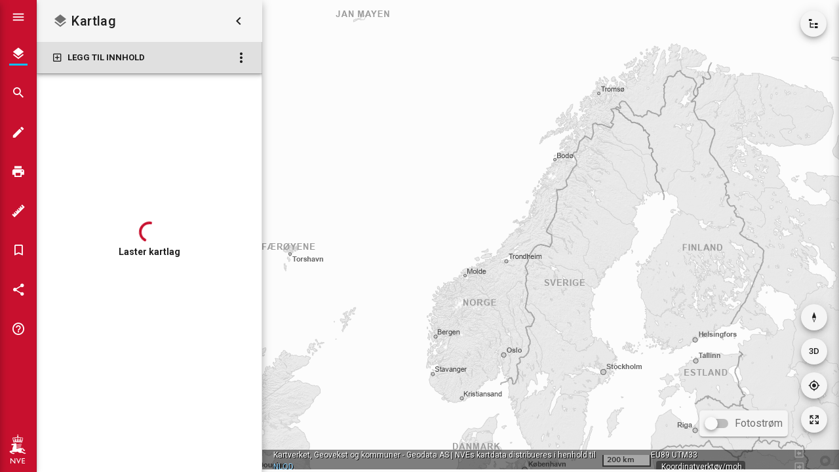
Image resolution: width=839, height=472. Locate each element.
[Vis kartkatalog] (813, 23)
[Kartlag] (18, 54)
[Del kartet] (18, 290)
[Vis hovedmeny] (18, 17)
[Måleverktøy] (18, 211)
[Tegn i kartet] (18, 132)
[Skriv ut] (18, 172)
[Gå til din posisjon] (814, 385)
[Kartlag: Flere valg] (241, 57)
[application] (550, 234)
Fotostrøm (759, 423)
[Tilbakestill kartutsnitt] (814, 419)
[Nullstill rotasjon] (814, 317)
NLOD (283, 466)
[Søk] (18, 93)
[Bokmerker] (18, 250)
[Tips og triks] (18, 329)
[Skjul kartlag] (238, 21)
